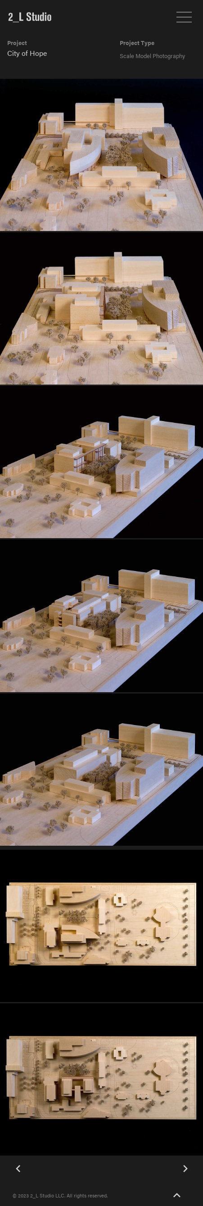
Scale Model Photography (152, 55)
